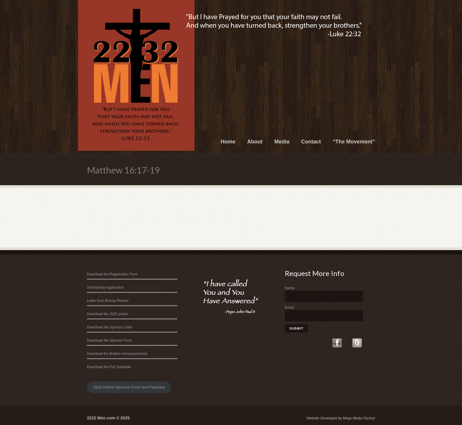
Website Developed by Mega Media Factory (340, 418)
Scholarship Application (105, 287)
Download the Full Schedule (109, 367)
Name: (290, 288)
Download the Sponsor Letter (110, 327)
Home (228, 142)
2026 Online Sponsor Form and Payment (129, 387)
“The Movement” (354, 142)
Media (281, 142)
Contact (311, 142)
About (255, 142)
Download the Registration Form (112, 274)
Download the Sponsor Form (109, 340)
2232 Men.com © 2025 (108, 418)
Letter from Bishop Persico (107, 301)
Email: (290, 307)
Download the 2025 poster (107, 314)
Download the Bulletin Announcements (117, 354)
